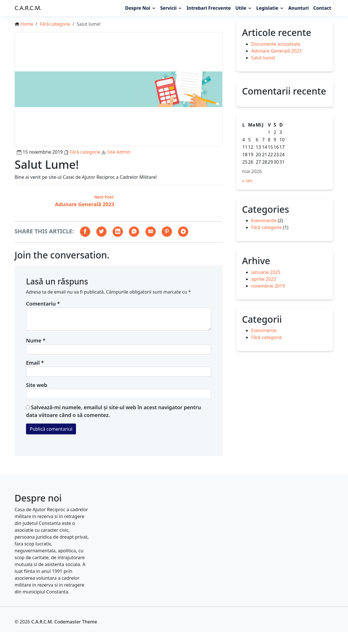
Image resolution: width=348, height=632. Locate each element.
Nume (35, 340)
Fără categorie (55, 24)
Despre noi (137, 8)
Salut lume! (263, 57)
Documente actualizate (276, 44)
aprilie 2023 (263, 279)
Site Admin (119, 152)
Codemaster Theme (75, 622)
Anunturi (298, 8)
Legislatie (267, 8)
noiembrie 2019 (268, 286)
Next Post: (104, 197)
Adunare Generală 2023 (276, 50)
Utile (240, 8)
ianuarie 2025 (265, 272)
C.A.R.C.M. (28, 8)
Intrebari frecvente (209, 8)
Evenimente (264, 220)
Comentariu (43, 303)
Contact (322, 8)
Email (35, 362)
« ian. (247, 180)
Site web (36, 385)
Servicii (168, 8)
